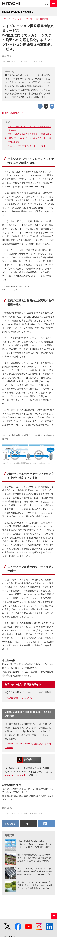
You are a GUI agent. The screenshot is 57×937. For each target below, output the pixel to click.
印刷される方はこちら (13, 113)
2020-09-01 (7, 56)
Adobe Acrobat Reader (16, 775)
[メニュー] (53, 3)
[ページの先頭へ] (54, 916)
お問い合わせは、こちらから (18, 697)
